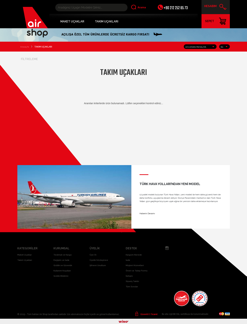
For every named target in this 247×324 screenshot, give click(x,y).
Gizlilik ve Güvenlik (62, 265)
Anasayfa (24, 47)
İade (128, 260)
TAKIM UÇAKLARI (106, 21)
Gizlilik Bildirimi (60, 276)
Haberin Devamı (147, 213)
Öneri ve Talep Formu (136, 271)
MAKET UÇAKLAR (72, 21)
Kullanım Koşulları (62, 271)
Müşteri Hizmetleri (135, 265)
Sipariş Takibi (132, 281)
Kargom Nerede (134, 255)
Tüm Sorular (132, 287)
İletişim (129, 276)
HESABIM (215, 7)
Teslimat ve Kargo (62, 255)
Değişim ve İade (61, 260)
